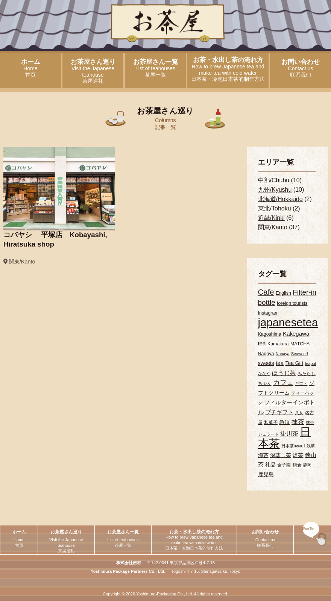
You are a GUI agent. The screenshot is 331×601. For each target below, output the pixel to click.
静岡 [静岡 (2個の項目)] (307, 465)
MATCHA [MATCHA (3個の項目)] (300, 344)
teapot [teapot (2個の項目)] (310, 363)
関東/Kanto (272, 227)
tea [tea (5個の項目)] (280, 363)
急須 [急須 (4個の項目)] (284, 422)
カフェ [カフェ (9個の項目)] (283, 382)
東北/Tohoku (274, 208)
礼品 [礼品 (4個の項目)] (270, 465)
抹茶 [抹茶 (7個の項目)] (298, 421)
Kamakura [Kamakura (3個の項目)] (278, 344)
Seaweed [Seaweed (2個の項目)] (299, 353)
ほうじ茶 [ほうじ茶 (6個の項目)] (284, 372)
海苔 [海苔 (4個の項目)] (263, 455)
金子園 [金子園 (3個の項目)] (284, 465)
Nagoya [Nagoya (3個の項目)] (266, 353)
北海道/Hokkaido (280, 199)
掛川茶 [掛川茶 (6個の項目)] (289, 433)
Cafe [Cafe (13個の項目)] (266, 292)
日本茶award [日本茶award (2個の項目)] (293, 446)
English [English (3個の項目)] (283, 293)
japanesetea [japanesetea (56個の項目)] (288, 322)
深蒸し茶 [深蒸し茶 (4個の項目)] (280, 455)
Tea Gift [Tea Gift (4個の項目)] (294, 363)
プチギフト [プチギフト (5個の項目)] (279, 412)
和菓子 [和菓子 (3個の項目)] (271, 422)
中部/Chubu (274, 180)
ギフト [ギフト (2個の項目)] (301, 383)
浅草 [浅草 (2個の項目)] (311, 446)
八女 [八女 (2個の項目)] (299, 412)
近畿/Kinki (271, 218)
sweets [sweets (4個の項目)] (266, 363)
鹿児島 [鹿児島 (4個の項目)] (266, 474)
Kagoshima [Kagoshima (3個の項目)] (269, 334)
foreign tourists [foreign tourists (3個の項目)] (292, 303)
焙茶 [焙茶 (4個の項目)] (298, 455)
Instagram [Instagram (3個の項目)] (268, 313)
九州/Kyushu (275, 189)
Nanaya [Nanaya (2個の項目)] (283, 353)
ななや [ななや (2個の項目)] (264, 373)
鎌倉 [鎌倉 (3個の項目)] (297, 465)
